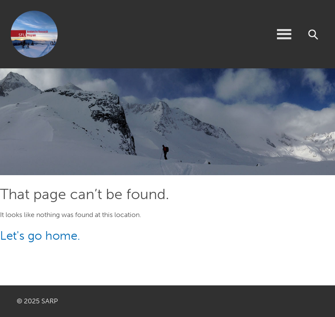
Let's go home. (40, 236)
